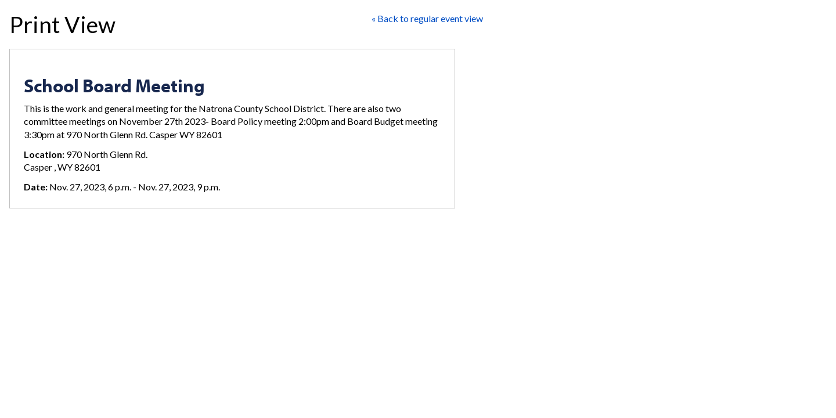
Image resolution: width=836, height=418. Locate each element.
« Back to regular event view (427, 18)
